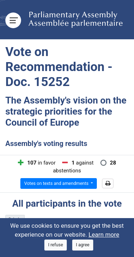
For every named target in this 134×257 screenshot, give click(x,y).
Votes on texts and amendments (57, 183)
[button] (108, 183)
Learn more (104, 234)
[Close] (55, 245)
